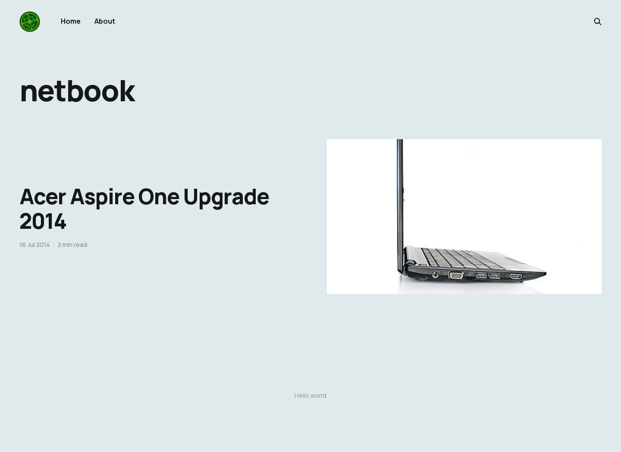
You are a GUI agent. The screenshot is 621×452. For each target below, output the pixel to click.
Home (71, 21)
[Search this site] (597, 21)
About (104, 21)
